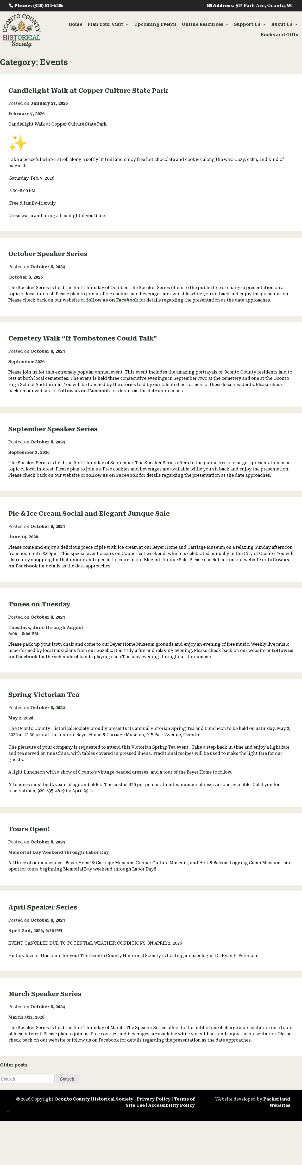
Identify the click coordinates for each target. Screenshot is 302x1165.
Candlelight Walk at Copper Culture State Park (88, 90)
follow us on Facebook (112, 300)
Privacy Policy (154, 1099)
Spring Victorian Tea (43, 694)
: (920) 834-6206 (36, 5)
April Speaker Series (42, 907)
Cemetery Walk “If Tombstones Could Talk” (82, 338)
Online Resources (205, 24)
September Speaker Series (53, 429)
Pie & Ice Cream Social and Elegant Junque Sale (89, 513)
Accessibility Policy (171, 1105)
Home (75, 24)
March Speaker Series (44, 994)
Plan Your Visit (108, 24)
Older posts (13, 1065)
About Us (284, 24)
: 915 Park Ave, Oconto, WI (250, 5)
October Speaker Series (47, 254)
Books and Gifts (279, 34)
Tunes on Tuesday (39, 604)
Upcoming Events (155, 24)
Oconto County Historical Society (93, 1099)
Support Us (250, 24)
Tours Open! (29, 829)
